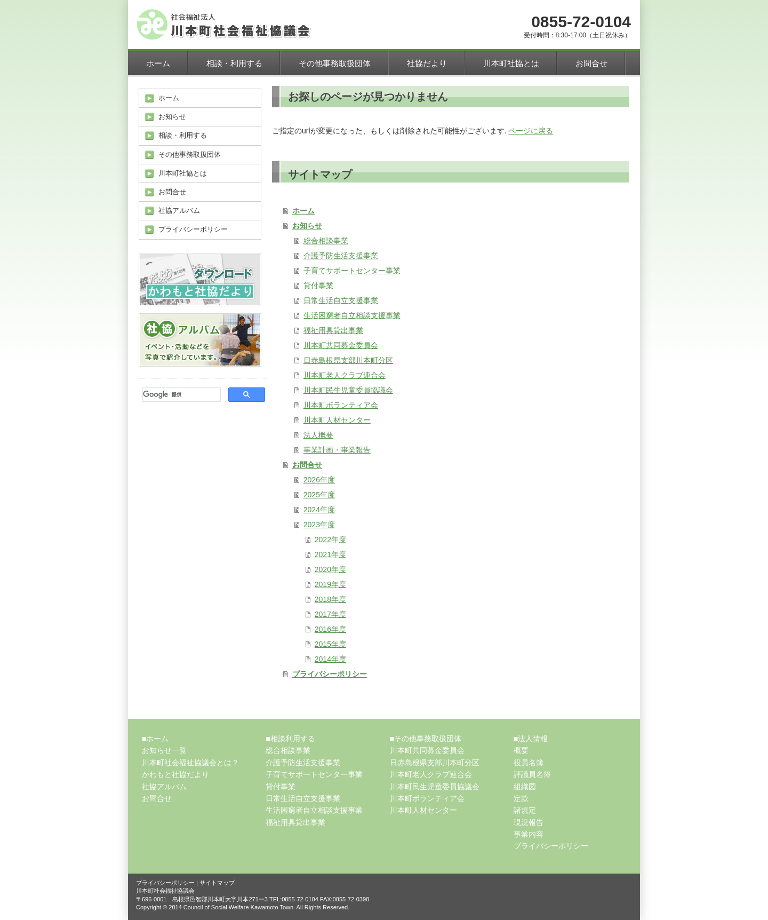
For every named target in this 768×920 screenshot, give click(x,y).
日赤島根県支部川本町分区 (348, 360)
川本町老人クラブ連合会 (344, 375)
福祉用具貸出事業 (333, 330)
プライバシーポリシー (329, 674)
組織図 (525, 786)
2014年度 (330, 659)
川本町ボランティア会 (340, 405)
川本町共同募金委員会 (340, 345)
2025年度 (319, 494)
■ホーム (155, 738)
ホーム (158, 63)
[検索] (180, 395)
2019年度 (330, 584)
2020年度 (330, 569)
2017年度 (330, 614)
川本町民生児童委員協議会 (348, 390)
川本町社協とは (511, 63)
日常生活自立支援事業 (340, 300)
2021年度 (330, 554)
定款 (521, 798)
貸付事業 (318, 285)
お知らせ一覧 (164, 750)
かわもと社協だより (175, 774)
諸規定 (525, 810)
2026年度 (319, 479)
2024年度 (319, 509)
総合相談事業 (325, 240)
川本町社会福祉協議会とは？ (190, 762)
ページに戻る (530, 130)
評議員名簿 (532, 774)
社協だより (427, 63)
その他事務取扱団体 (335, 63)
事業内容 (528, 834)
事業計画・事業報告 (337, 450)
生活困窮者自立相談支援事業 (352, 315)
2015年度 (330, 644)
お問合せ (591, 63)
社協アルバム (164, 786)
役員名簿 (528, 762)
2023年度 (319, 524)
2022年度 (330, 539)
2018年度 (330, 599)
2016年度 (330, 629)
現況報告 (528, 822)
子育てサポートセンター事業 (352, 270)
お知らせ (307, 225)
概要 (521, 750)
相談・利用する (234, 63)
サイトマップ (217, 882)
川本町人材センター (337, 420)
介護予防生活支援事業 (340, 255)
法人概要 (318, 435)
